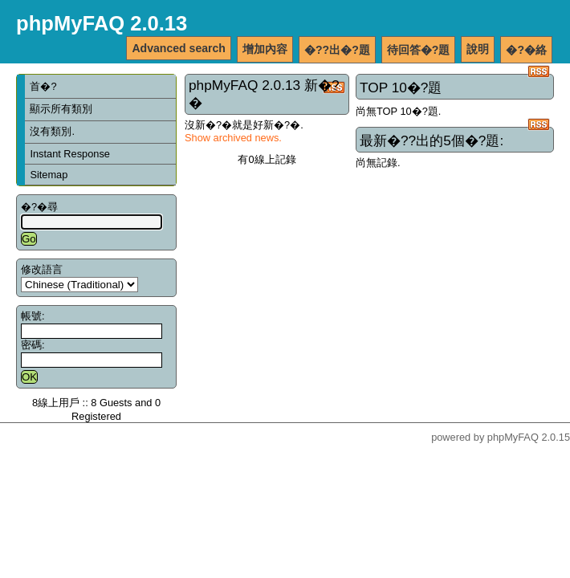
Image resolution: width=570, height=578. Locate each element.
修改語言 (42, 269)
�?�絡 (526, 49)
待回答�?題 (418, 49)
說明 (477, 49)
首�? (43, 86)
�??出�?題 (337, 49)
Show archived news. (233, 138)
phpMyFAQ (513, 437)
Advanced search (179, 48)
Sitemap (48, 175)
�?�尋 (39, 207)
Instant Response (70, 154)
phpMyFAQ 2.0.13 (101, 23)
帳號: (33, 316)
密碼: (33, 345)
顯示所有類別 (61, 109)
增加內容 (264, 49)
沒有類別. (52, 131)
